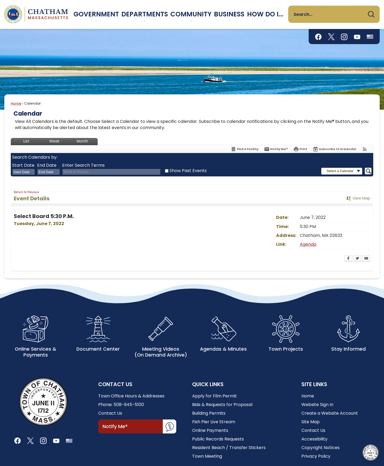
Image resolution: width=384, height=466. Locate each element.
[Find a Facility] (245, 149)
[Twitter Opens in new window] (357, 258)
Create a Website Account (329, 413)
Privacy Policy (315, 456)
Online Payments (210, 430)
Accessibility (314, 439)
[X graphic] (331, 36)
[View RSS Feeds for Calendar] (365, 149)
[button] (371, 14)
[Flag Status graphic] (370, 36)
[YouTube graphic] (357, 36)
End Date (47, 165)
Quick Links (208, 384)
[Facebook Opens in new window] (348, 258)
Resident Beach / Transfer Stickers (229, 447)
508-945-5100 (129, 404)
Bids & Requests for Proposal (222, 404)
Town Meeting (207, 456)
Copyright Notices (320, 447)
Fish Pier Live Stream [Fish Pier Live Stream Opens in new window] (213, 422)
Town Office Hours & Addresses (131, 396)
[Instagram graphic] (344, 36)
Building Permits (209, 413)
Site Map (310, 422)
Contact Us (110, 413)
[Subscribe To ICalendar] (335, 149)
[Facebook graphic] (318, 36)
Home (16, 103)
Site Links (314, 384)
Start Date (23, 165)
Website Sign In (317, 404)
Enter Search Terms (83, 165)
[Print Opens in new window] (300, 149)
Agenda (308, 244)
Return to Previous (26, 192)
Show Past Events (188, 171)
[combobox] (23, 172)
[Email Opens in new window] (366, 258)
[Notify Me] (276, 149)
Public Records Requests (218, 439)
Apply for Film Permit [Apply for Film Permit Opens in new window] (214, 396)
